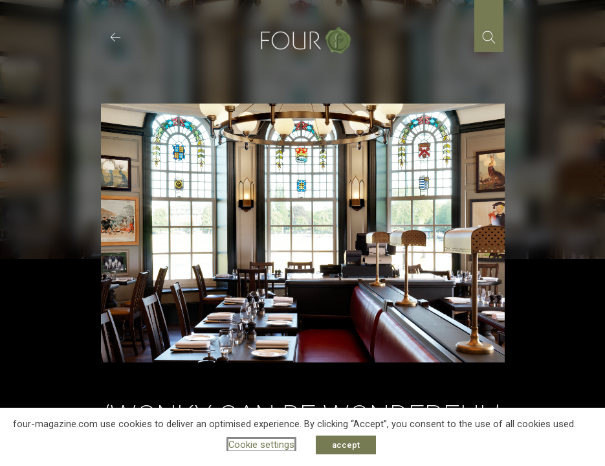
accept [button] (346, 445)
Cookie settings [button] (261, 444)
